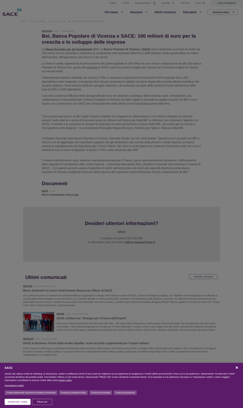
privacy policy (65, 380)
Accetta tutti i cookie (17, 402)
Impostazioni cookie (14, 385)
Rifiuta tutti (42, 402)
